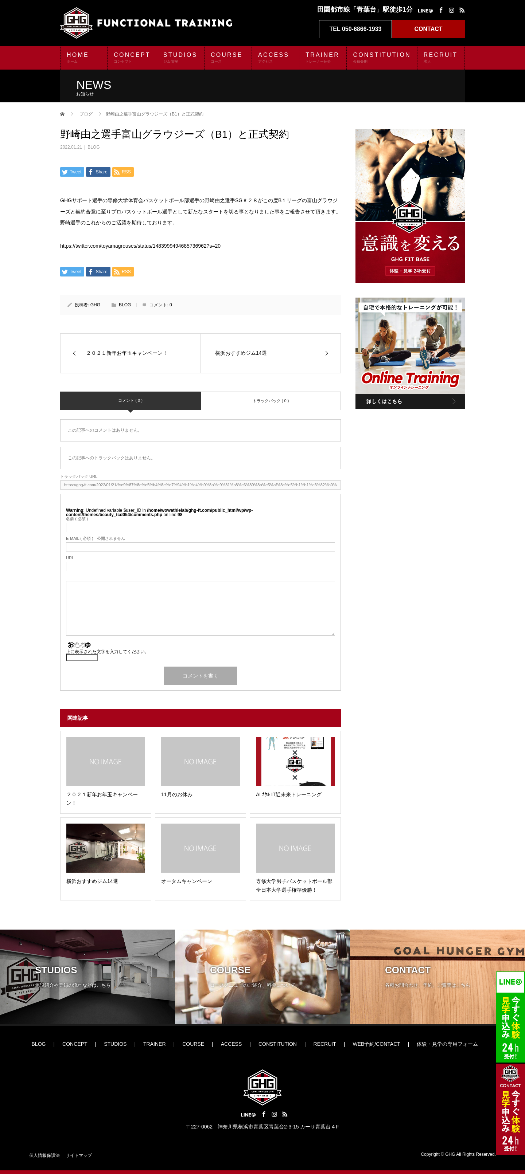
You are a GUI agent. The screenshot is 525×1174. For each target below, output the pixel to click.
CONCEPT (132, 57)
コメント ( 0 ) (130, 400)
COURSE (228, 57)
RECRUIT (441, 57)
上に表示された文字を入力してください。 (107, 651)
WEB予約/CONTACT (376, 1044)
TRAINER (323, 57)
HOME (84, 57)
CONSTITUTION (382, 57)
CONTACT (428, 29)
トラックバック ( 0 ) (271, 400)
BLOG (94, 147)
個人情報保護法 (44, 1155)
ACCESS (275, 57)
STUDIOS (180, 57)
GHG (95, 304)
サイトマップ (79, 1155)
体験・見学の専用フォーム (447, 1044)
